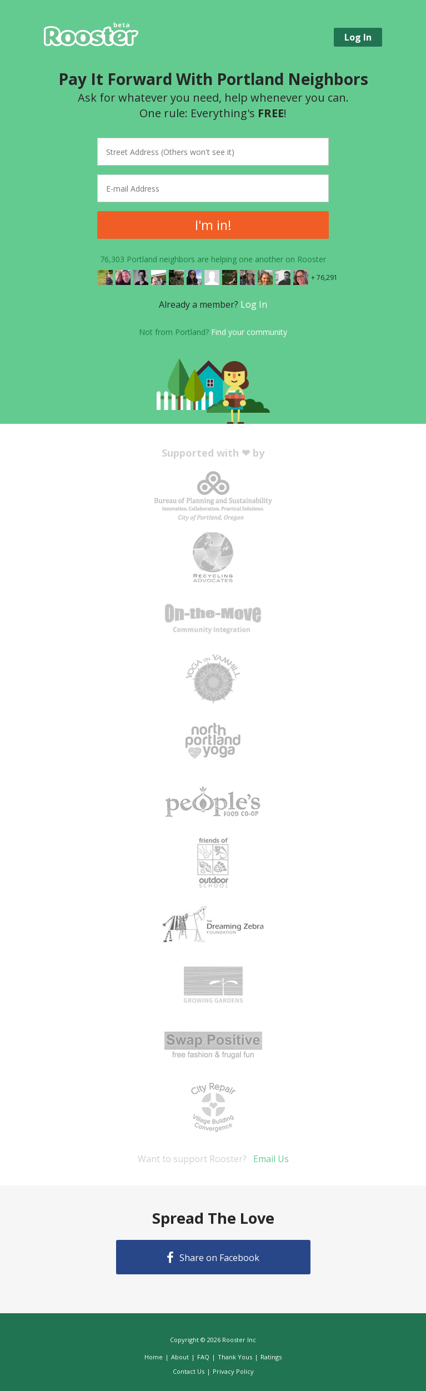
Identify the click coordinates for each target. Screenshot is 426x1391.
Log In (253, 304)
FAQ (203, 1357)
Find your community (249, 332)
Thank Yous (235, 1357)
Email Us (271, 1159)
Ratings (271, 1357)
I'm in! (213, 225)
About (180, 1357)
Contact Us (188, 1371)
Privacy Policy (233, 1371)
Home (153, 1357)
